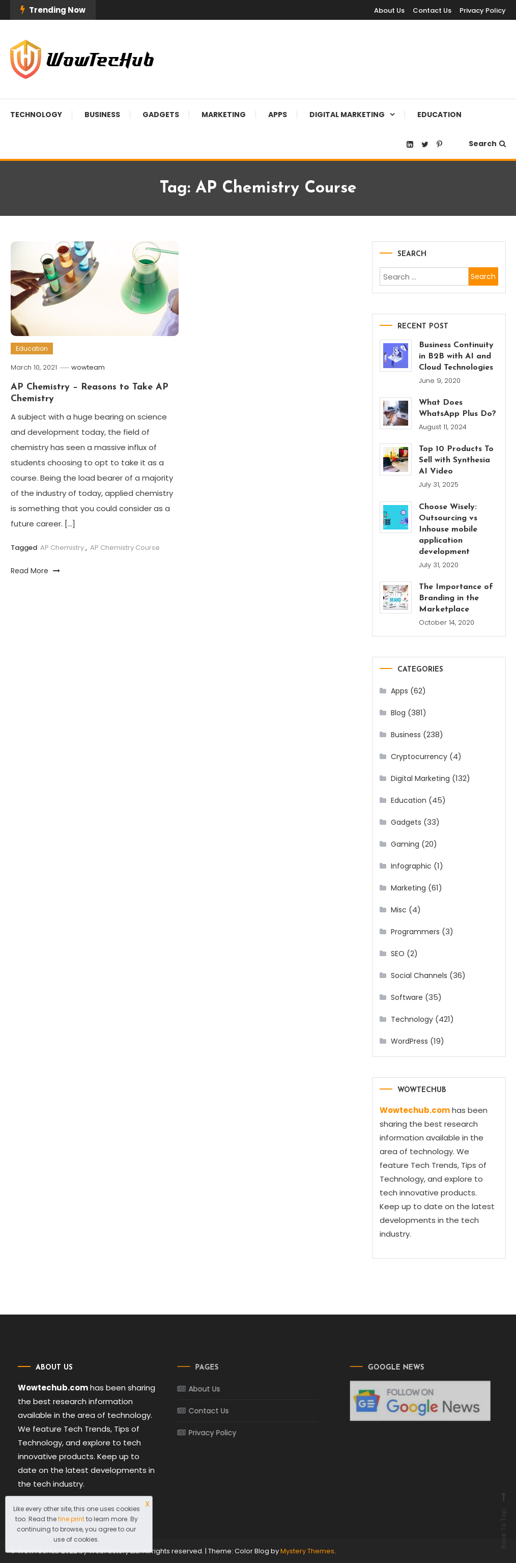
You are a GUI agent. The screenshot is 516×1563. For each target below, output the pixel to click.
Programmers (415, 932)
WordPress (409, 1041)
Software (407, 997)
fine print (71, 1519)
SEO (398, 953)
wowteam (88, 367)
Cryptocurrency (419, 756)
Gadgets (160, 114)
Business (102, 114)
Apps (277, 114)
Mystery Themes (307, 1551)
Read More (35, 571)
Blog (398, 713)
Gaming (405, 844)
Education (439, 114)
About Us (389, 10)
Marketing (224, 114)
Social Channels (419, 975)
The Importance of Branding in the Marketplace (456, 598)
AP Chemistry (62, 547)
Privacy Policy (483, 10)
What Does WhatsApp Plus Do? (457, 408)
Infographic (411, 866)
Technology (36, 114)
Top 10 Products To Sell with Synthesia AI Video (456, 460)
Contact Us (432, 10)
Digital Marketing (347, 114)
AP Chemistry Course (125, 547)
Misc (399, 910)
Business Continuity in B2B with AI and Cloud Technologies (456, 356)
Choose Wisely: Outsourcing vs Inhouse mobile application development (448, 529)
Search (487, 143)
